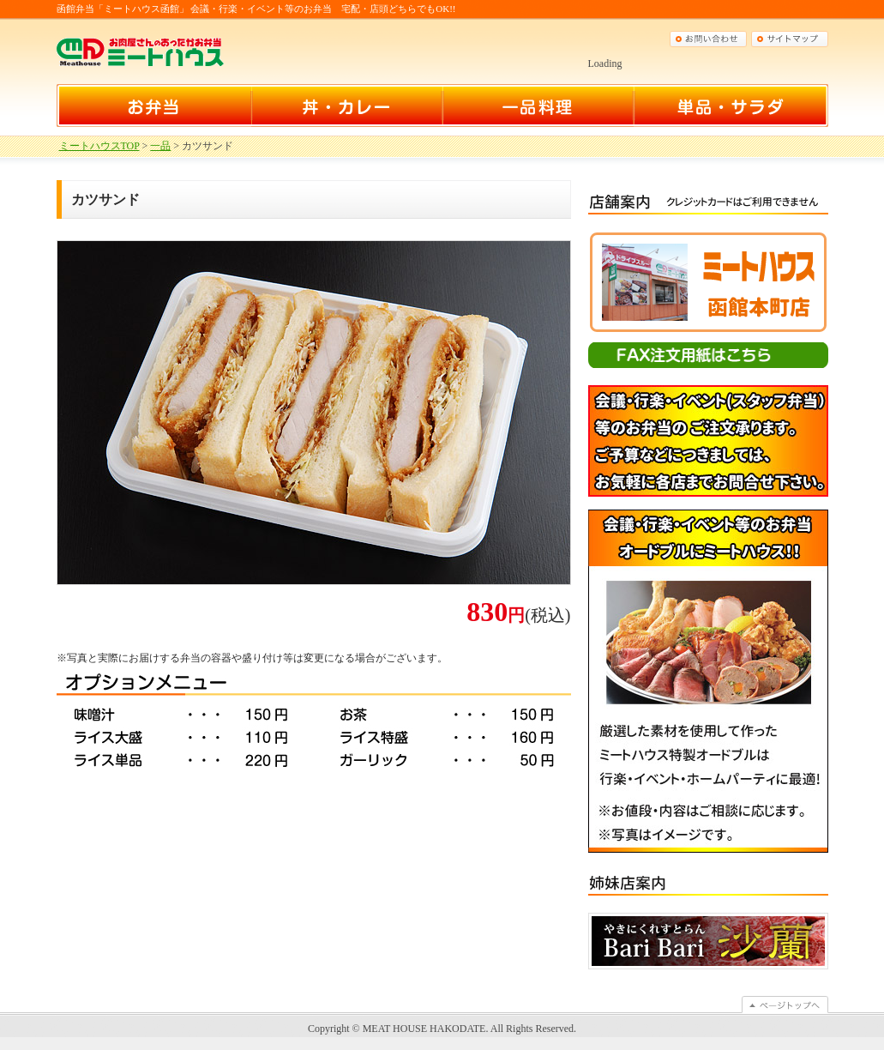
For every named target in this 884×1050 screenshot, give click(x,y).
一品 (160, 146)
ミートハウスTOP (99, 146)
